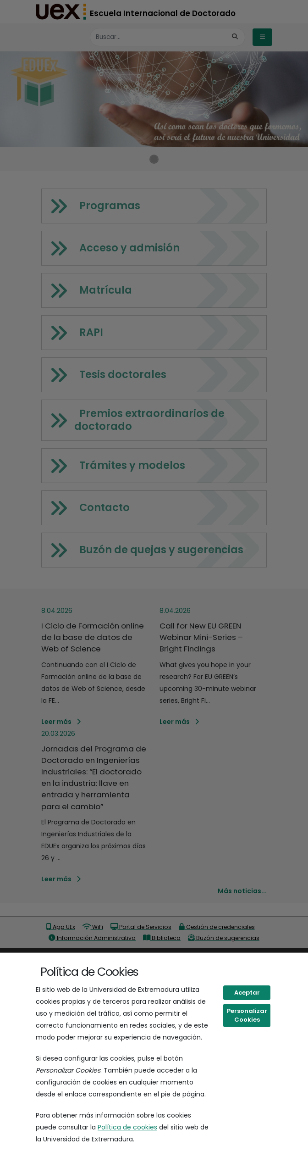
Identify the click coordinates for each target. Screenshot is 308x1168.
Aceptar (247, 992)
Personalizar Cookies (247, 1015)
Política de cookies (127, 1127)
